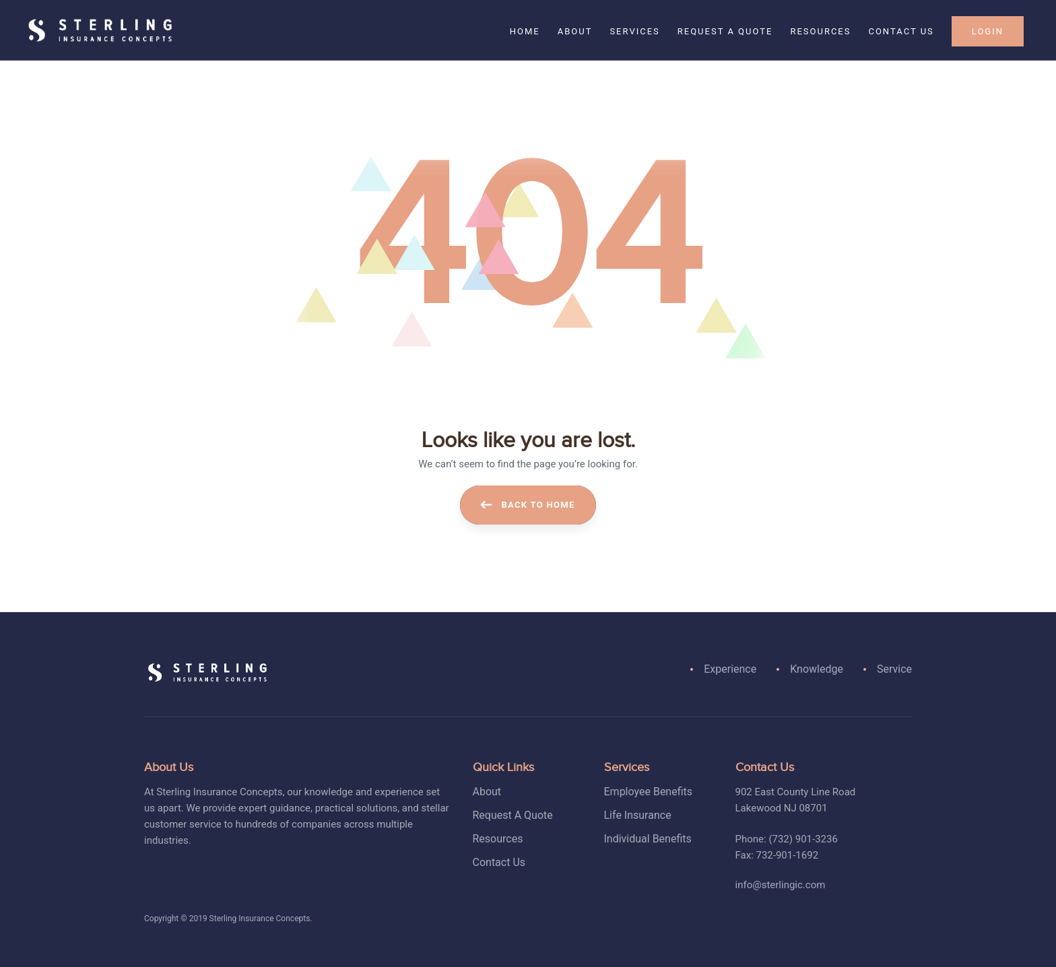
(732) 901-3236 (803, 839)
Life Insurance (637, 815)
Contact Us (499, 862)
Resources (498, 838)
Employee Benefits (648, 791)
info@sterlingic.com (780, 885)
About (487, 791)
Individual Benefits (648, 838)
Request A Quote (513, 815)
